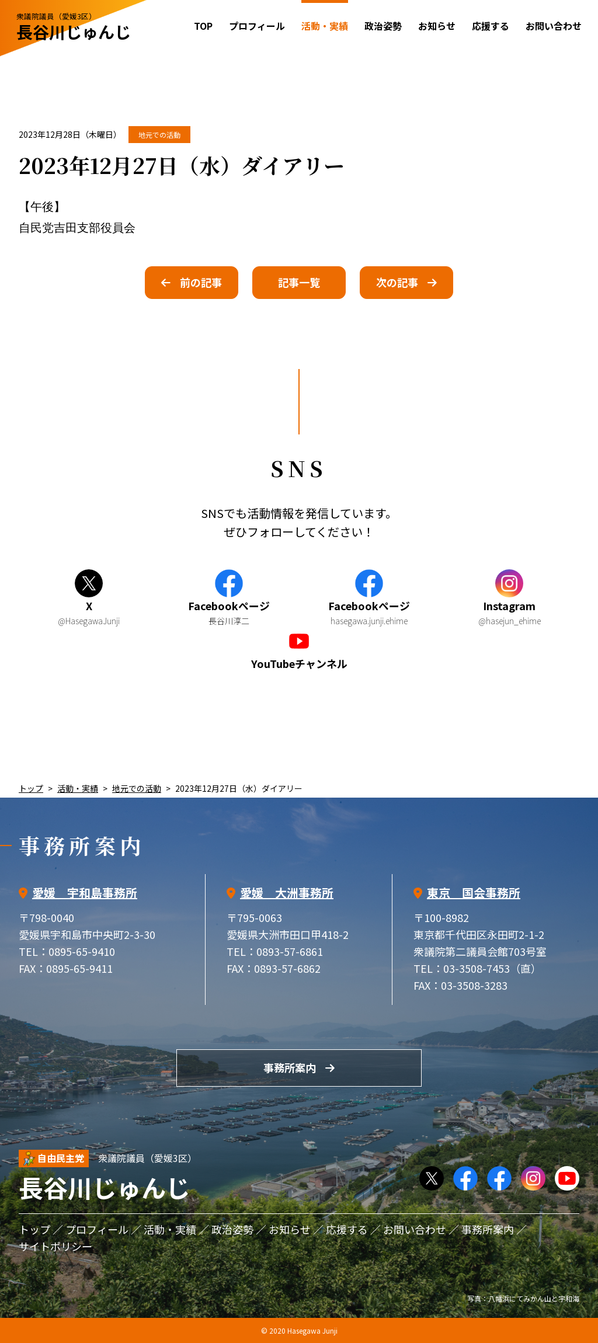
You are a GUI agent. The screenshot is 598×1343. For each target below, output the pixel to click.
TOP (203, 26)
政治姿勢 (383, 26)
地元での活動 (159, 135)
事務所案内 (289, 1067)
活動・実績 (77, 788)
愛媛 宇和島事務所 (84, 892)
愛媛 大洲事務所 (286, 892)
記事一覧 (299, 282)
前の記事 (201, 282)
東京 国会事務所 (473, 892)
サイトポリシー (55, 1246)
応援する (490, 26)
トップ (31, 788)
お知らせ (437, 26)
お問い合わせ (554, 26)
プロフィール (257, 26)
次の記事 (397, 282)
